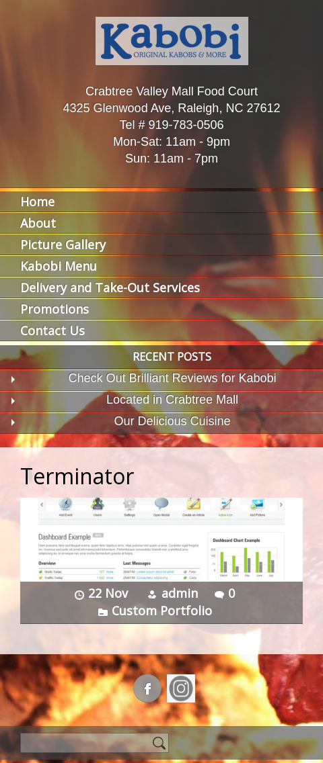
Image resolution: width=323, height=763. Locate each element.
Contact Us (52, 330)
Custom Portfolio (162, 610)
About (38, 223)
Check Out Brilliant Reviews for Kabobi (172, 378)
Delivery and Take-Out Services (110, 287)
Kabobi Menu (58, 266)
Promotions (54, 309)
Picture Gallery (63, 244)
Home (37, 201)
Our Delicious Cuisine (172, 421)
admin (180, 593)
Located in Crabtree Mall (172, 399)
